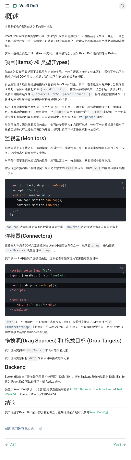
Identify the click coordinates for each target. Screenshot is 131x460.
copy (121, 187)
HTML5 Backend (80, 389)
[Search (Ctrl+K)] (122, 6)
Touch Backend (102, 389)
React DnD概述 (98, 412)
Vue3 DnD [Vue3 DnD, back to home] (25, 5)
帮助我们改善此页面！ (23, 428)
